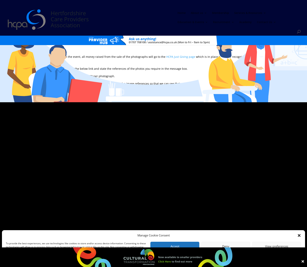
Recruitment (224, 12)
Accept (175, 246)
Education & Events (193, 12)
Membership (129, 12)
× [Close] (302, 261)
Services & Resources (157, 12)
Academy (248, 12)
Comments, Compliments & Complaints (125, 225)
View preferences (276, 246)
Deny (225, 246)
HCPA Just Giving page (180, 46)
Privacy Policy (155, 225)
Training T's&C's (173, 225)
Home (91, 12)
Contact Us (267, 12)
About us (106, 12)
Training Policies (192, 225)
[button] (299, 235)
